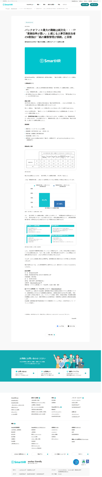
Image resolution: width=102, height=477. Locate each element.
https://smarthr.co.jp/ (35, 282)
